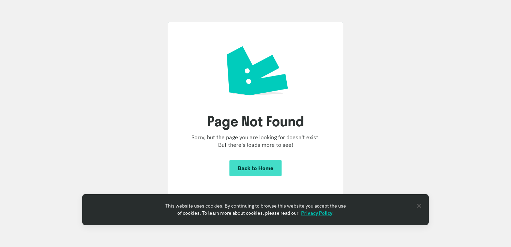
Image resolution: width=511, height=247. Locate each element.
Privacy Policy (316, 213)
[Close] (419, 206)
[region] (255, 209)
